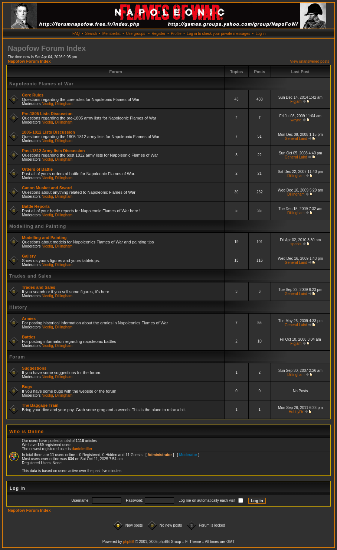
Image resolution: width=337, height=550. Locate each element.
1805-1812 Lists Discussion (48, 132)
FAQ (76, 34)
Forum (17, 357)
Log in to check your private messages (218, 34)
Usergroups (135, 34)
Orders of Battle (37, 169)
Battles (29, 337)
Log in (261, 34)
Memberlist (111, 34)
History (18, 307)
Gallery (29, 256)
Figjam (295, 101)
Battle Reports (36, 206)
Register (158, 34)
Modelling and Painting (37, 226)
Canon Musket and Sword (47, 188)
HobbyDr (296, 412)
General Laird (296, 139)
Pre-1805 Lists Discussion (47, 113)
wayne (296, 120)
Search (91, 34)
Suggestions (34, 368)
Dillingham (64, 104)
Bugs (27, 386)
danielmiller (82, 449)
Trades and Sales (30, 276)
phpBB (128, 542)
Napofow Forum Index (29, 61)
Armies (29, 318)
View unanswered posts (309, 61)
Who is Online (26, 431)
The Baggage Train (40, 405)
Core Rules (32, 95)
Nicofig (47, 104)
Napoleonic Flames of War (41, 83)
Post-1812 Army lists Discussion (53, 150)
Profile (176, 34)
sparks (296, 244)
